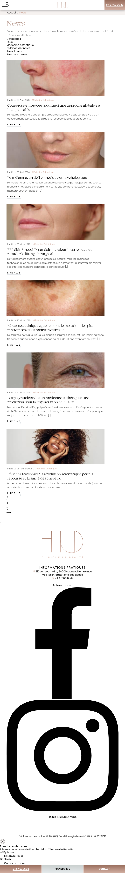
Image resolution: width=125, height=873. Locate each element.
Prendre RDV (62, 869)
